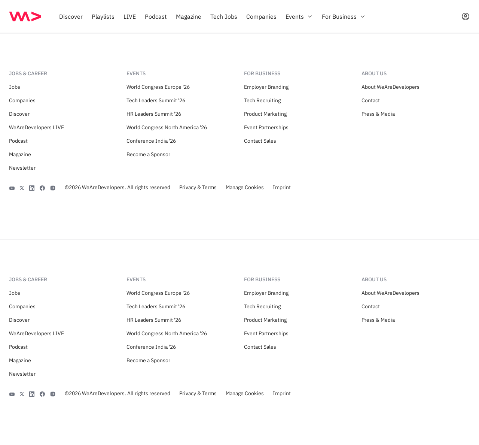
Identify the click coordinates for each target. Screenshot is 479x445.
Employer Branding (266, 87)
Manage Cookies (245, 187)
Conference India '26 (151, 140)
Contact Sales (260, 140)
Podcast (18, 140)
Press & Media (378, 114)
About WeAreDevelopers (390, 87)
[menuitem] (71, 16)
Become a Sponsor (148, 154)
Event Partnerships (266, 127)
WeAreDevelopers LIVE (36, 127)
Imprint (282, 187)
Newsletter (22, 167)
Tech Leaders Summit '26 (155, 100)
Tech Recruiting (262, 100)
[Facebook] (42, 187)
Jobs (14, 87)
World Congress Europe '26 (158, 87)
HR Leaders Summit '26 (153, 114)
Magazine (20, 154)
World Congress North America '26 (166, 127)
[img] (25, 16)
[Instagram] (53, 187)
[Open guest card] (465, 16)
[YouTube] (12, 187)
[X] (21, 187)
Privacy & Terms (198, 187)
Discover (19, 114)
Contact (370, 100)
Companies (22, 100)
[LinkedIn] (32, 187)
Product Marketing (265, 114)
